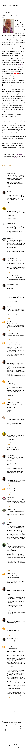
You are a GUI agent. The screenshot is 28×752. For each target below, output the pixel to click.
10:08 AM (11, 628)
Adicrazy (9, 488)
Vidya (8, 544)
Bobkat (9, 238)
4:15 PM (13, 238)
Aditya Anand (10, 275)
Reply (8, 188)
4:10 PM (10, 646)
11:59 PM (16, 381)
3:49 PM (14, 223)
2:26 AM (12, 417)
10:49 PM (17, 361)
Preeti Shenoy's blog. (10, 5)
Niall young (10, 497)
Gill (7, 628)
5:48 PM (15, 293)
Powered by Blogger (14, 745)
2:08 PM (17, 191)
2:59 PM (16, 478)
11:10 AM (15, 447)
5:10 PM (16, 275)
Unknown (9, 573)
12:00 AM (16, 402)
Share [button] (3, 165)
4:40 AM (15, 522)
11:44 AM (17, 455)
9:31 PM (16, 333)
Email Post (8, 165)
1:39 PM (15, 173)
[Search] (25, 2)
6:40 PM (17, 307)
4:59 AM (12, 544)
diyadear (9, 509)
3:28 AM (17, 638)
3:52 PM (13, 488)
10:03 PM (15, 342)
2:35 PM (19, 207)
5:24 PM (16, 284)
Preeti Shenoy (10, 192)
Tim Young (9, 522)
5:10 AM (14, 573)
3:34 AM (15, 497)
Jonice (8, 417)
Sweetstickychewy (12, 207)
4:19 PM (16, 258)
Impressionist (10, 381)
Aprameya (9, 321)
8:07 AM (17, 588)
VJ (7, 646)
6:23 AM (19, 433)
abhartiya (9, 223)
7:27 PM (14, 321)
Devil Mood (10, 342)
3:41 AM (13, 509)
